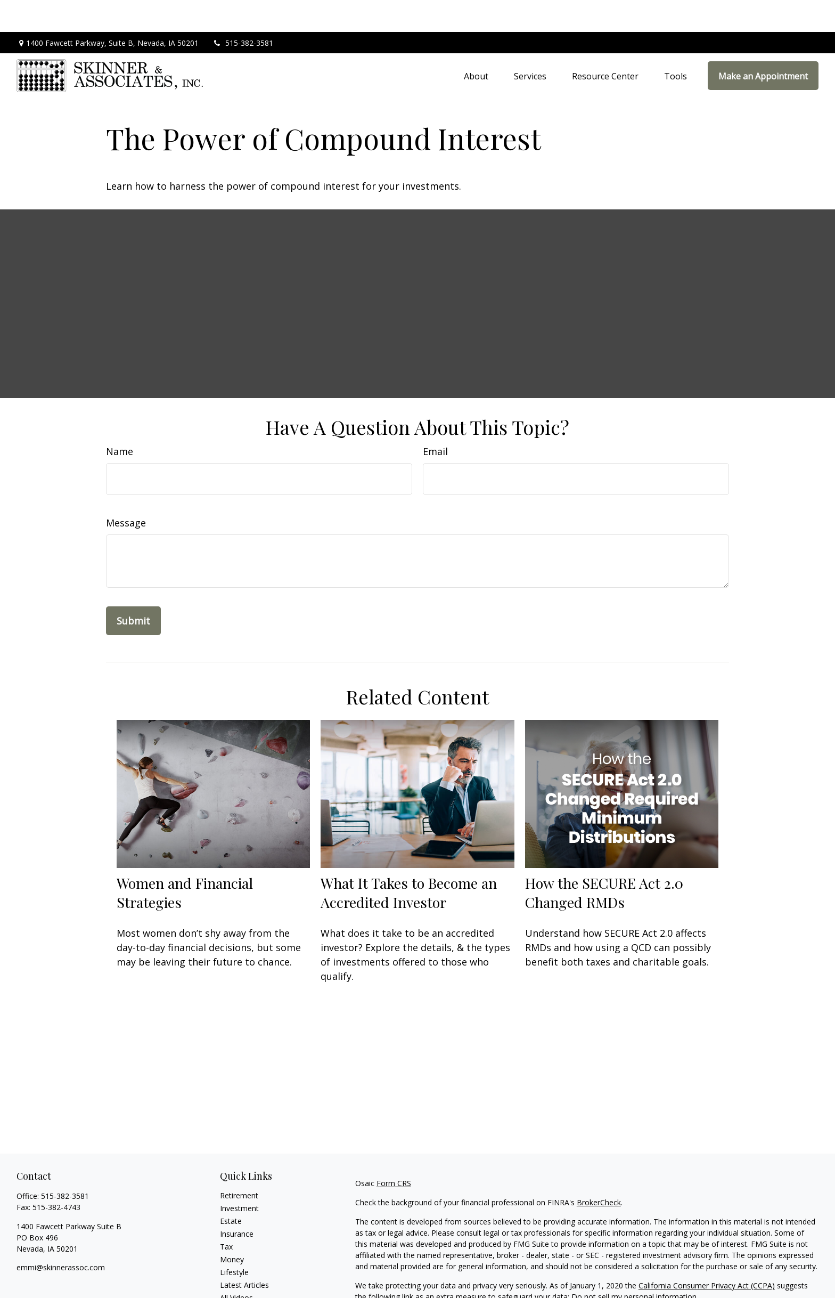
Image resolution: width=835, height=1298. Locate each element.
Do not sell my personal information (634, 1265)
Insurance (236, 1202)
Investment (239, 1176)
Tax (226, 1215)
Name (119, 419)
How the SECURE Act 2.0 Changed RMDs (604, 860)
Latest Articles (244, 1253)
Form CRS (393, 1151)
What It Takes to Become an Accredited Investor (409, 860)
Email (435, 419)
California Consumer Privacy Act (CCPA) (706, 1253)
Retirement (239, 1163)
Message (126, 490)
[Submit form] (133, 588)
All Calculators (244, 1278)
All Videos (236, 1266)
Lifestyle (234, 1240)
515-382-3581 (242, 11)
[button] (476, 44)
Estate (231, 1189)
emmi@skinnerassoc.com (61, 1235)
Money (232, 1227)
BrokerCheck (599, 1170)
